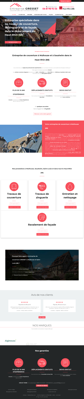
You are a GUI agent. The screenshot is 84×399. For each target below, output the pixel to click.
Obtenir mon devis (14, 207)
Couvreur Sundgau (11, 389)
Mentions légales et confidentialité (44, 395)
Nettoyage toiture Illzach (72, 389)
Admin (53, 395)
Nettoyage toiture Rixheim (31, 391)
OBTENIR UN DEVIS (13, 42)
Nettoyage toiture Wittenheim (11, 391)
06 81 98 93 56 (49, 382)
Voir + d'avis (42, 317)
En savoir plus (14, 203)
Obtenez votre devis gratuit (42, 114)
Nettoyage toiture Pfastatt (32, 389)
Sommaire (58, 395)
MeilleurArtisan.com (31, 395)
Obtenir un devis (65, 1)
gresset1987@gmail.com (59, 382)
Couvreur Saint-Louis (52, 391)
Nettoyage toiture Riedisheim (52, 389)
